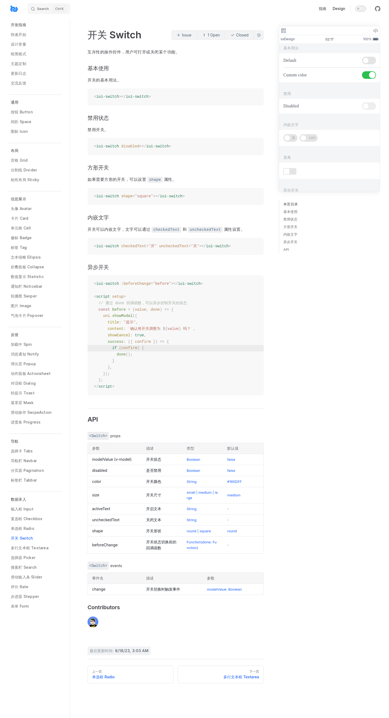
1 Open (211, 35)
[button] (35, 102)
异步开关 (290, 242)
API (286, 249)
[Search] (49, 8)
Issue (184, 35)
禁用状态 (290, 219)
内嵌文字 (290, 234)
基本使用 (290, 211)
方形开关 (290, 227)
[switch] (360, 9)
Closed (240, 35)
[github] (378, 8)
